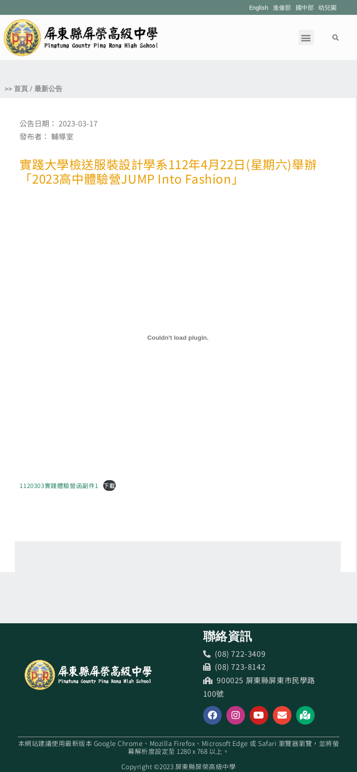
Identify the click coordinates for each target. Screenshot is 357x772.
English (258, 7)
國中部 (305, 7)
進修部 (282, 7)
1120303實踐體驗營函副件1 (59, 485)
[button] (306, 37)
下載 (109, 485)
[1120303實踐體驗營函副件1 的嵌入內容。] (178, 337)
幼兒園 (327, 7)
